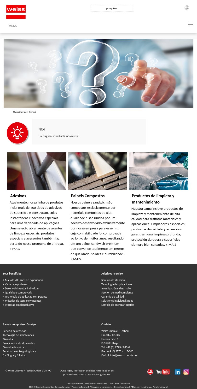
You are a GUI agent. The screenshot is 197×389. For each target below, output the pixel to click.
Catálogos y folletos (14, 355)
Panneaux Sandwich (81, 386)
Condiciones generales (99, 374)
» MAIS (15, 248)
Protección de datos (85, 370)
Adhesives (89, 383)
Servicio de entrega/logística (117, 304)
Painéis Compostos (87, 195)
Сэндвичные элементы (102, 386)
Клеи (105, 383)
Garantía (8, 339)
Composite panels (63, 386)
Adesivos (18, 195)
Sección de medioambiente (117, 292)
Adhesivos (125, 383)
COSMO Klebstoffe (75, 383)
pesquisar (111, 8)
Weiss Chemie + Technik (24, 112)
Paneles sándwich (160, 386)
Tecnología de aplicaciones (116, 284)
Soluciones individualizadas (117, 300)
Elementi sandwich (122, 386)
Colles (98, 383)
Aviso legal (66, 370)
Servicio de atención (113, 280)
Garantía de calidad (112, 296)
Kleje (117, 383)
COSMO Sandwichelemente (41, 386)
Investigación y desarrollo (116, 288)
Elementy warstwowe (141, 386)
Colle (111, 383)
